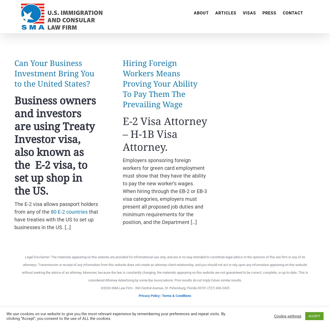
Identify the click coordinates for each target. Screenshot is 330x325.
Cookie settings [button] (287, 316)
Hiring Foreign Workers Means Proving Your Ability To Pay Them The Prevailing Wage (160, 84)
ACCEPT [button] (314, 316)
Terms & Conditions (176, 296)
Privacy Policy (149, 296)
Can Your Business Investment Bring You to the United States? (54, 73)
